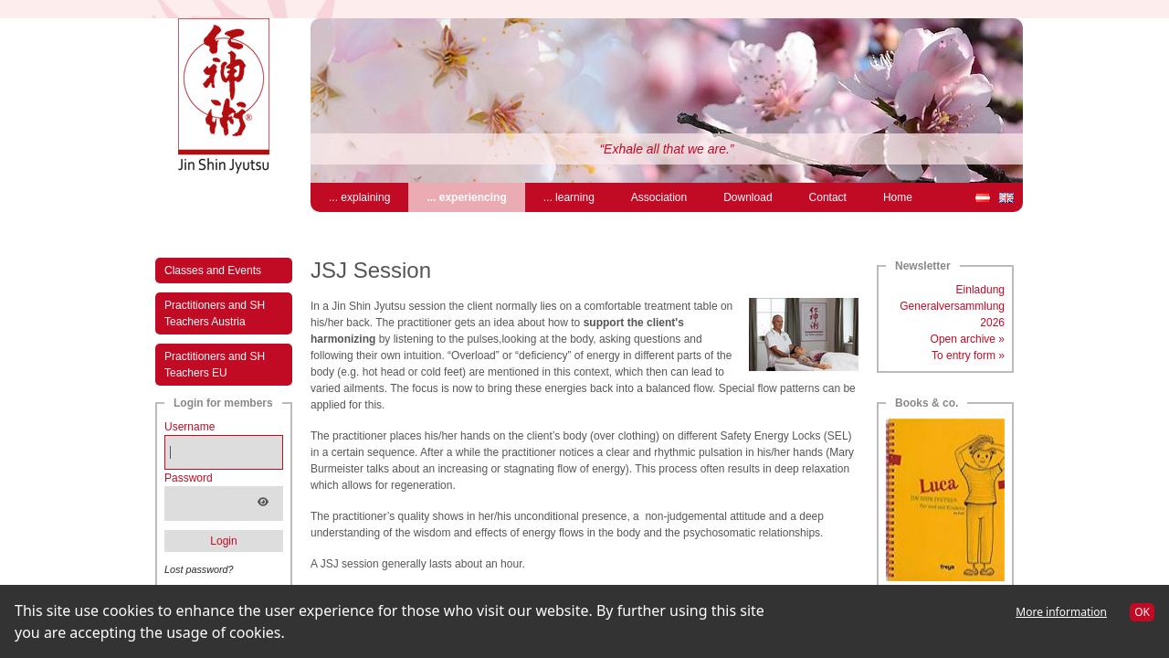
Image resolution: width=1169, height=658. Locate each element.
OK (1142, 612)
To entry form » (968, 355)
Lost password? (199, 569)
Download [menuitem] (747, 197)
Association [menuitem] (659, 197)
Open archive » (968, 339)
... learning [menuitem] (569, 197)
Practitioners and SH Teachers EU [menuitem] (214, 364)
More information (1061, 612)
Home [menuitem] (897, 197)
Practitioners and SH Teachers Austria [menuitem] (214, 313)
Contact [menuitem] (828, 197)
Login (223, 541)
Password (188, 478)
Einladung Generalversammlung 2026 (952, 306)
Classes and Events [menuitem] (212, 270)
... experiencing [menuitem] (475, 196)
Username (189, 426)
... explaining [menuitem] (359, 197)
